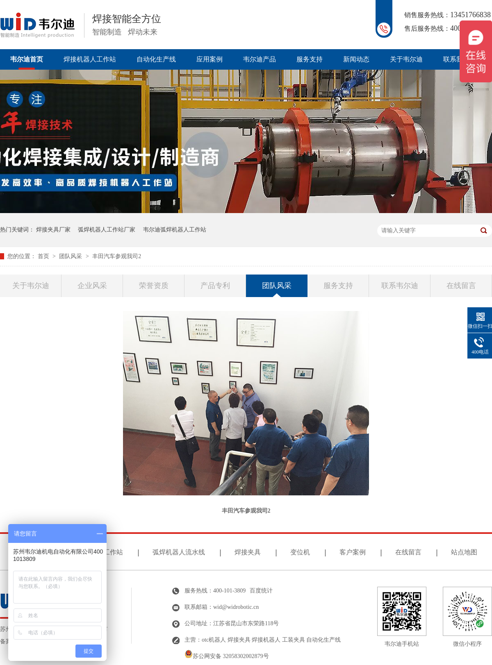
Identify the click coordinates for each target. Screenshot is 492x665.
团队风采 (71, 256)
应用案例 (209, 59)
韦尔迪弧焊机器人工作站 (174, 230)
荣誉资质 (154, 285)
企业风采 (92, 285)
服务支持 (309, 59)
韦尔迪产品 (259, 59)
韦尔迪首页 (26, 59)
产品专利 (215, 285)
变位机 (300, 552)
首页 (44, 256)
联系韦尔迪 (399, 285)
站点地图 (464, 552)
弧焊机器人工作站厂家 (106, 230)
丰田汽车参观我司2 (116, 256)
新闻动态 (356, 59)
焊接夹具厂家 (53, 230)
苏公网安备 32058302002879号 (226, 656)
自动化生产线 (156, 59)
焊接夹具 (248, 552)
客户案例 (352, 552)
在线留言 (461, 285)
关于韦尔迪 (406, 59)
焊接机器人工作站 (90, 59)
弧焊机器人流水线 (179, 552)
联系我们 (456, 59)
